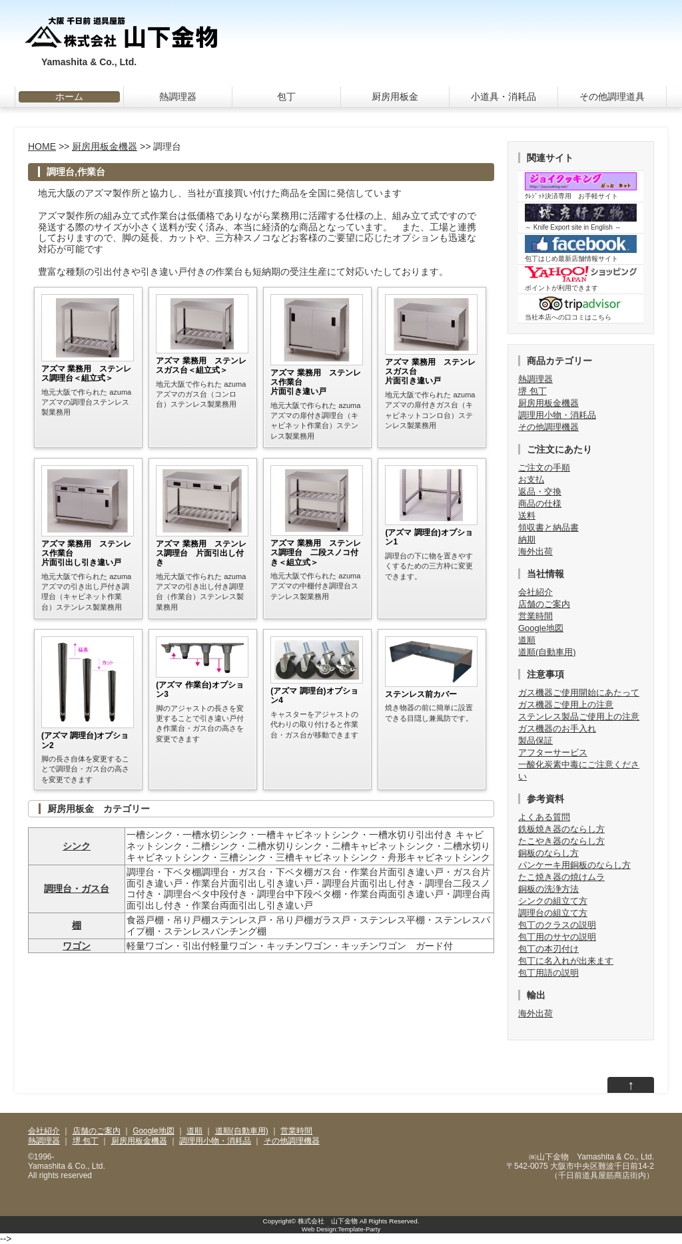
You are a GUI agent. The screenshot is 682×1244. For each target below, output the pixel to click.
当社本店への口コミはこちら (581, 308)
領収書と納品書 (548, 527)
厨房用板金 (395, 96)
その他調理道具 (612, 96)
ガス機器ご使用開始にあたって (578, 693)
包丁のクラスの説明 (557, 925)
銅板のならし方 (548, 853)
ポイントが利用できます (581, 279)
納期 (526, 539)
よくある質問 (544, 817)
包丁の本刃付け (548, 949)
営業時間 (535, 616)
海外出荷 (535, 551)
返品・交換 (539, 492)
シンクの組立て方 (552, 901)
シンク (77, 846)
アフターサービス (552, 752)
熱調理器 (177, 96)
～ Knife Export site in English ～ (581, 217)
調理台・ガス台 (76, 888)
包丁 (286, 96)
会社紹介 (535, 592)
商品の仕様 (539, 504)
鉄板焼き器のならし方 (561, 829)
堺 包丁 (532, 391)
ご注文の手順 (544, 468)
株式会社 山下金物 (328, 1221)
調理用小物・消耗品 (557, 415)
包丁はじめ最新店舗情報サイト (581, 248)
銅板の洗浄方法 (548, 889)
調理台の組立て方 (552, 913)
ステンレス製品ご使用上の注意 (578, 717)
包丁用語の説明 (548, 973)
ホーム (69, 96)
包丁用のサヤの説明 (557, 937)
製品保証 (535, 740)
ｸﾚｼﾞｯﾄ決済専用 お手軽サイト (581, 186)
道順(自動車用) (547, 652)
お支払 (531, 480)
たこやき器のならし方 (561, 841)
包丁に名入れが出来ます (565, 961)
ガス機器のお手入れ (557, 728)
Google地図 (540, 628)
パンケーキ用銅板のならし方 (574, 865)
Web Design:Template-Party (341, 1229)
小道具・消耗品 (503, 96)
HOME (42, 146)
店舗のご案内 (544, 604)
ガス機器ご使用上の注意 (565, 705)
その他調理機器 (548, 427)
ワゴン (77, 945)
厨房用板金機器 (104, 146)
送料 (526, 515)
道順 (526, 640)
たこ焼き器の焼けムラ (561, 877)
